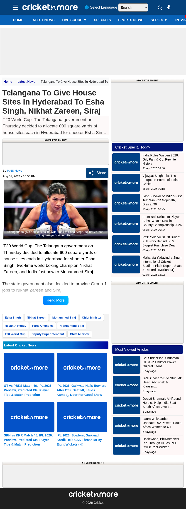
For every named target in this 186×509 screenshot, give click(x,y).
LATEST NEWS (42, 20)
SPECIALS (102, 20)
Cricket (99, 502)
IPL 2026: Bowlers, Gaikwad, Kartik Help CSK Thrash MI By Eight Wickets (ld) (79, 440)
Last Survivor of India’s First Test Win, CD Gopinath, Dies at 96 (161, 200)
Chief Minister (91, 317)
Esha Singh (13, 317)
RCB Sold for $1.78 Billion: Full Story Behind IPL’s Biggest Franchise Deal (161, 241)
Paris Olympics (43, 325)
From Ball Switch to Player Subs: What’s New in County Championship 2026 (162, 221)
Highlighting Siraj (72, 325)
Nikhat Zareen (36, 317)
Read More (55, 300)
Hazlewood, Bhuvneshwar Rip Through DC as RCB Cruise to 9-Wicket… (161, 443)
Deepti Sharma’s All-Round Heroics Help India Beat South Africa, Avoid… (162, 403)
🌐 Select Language (100, 7)
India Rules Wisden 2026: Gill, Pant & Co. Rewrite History (160, 159)
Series (159, 20)
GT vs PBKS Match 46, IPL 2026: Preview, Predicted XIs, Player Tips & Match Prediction (28, 390)
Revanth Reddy (15, 325)
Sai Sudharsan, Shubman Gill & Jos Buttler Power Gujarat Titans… (161, 362)
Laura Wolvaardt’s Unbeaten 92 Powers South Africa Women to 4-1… (162, 423)
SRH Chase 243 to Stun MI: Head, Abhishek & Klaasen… (162, 382)
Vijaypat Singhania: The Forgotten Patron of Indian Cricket (160, 180)
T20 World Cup (15, 334)
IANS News (14, 170)
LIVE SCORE (74, 20)
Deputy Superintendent (48, 334)
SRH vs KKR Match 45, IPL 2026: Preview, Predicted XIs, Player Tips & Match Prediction (28, 440)
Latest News (26, 81)
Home (18, 20)
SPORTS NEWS (130, 20)
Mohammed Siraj (64, 317)
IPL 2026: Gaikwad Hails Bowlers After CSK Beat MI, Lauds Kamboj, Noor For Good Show (81, 390)
